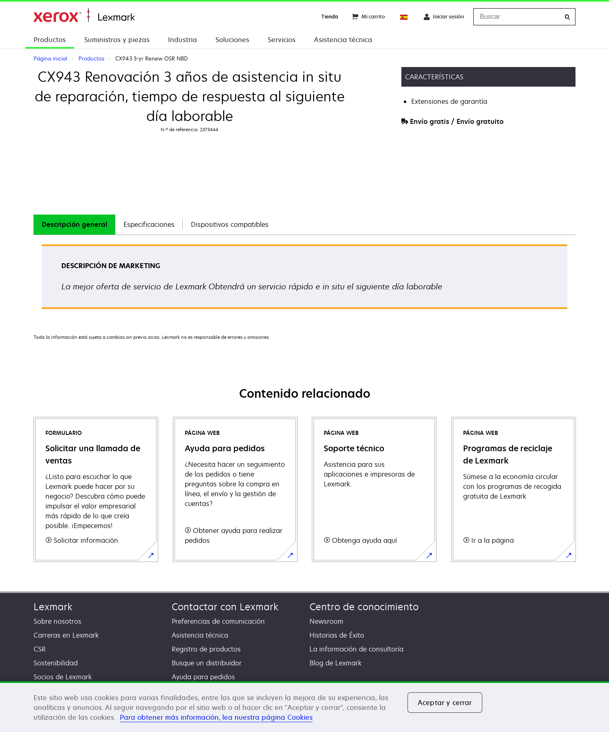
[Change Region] (404, 17)
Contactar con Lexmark (225, 606)
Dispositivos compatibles (230, 224)
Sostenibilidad (56, 662)
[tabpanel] (304, 279)
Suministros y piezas (117, 39)
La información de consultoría (356, 649)
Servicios (282, 39)
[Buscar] (567, 17)
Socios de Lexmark (63, 676)
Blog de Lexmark (335, 662)
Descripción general (74, 224)
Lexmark (53, 606)
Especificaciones (149, 224)
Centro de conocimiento (364, 606)
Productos (50, 39)
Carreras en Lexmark (66, 635)
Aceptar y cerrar (445, 702)
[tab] (74, 225)
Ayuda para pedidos (203, 676)
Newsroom (326, 621)
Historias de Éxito (336, 635)
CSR (40, 649)
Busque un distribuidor (207, 662)
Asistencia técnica (343, 39)
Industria (182, 39)
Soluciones (232, 39)
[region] (304, 706)
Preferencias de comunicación (218, 621)
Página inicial (84, 15)
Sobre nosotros (57, 621)
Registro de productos (206, 649)
